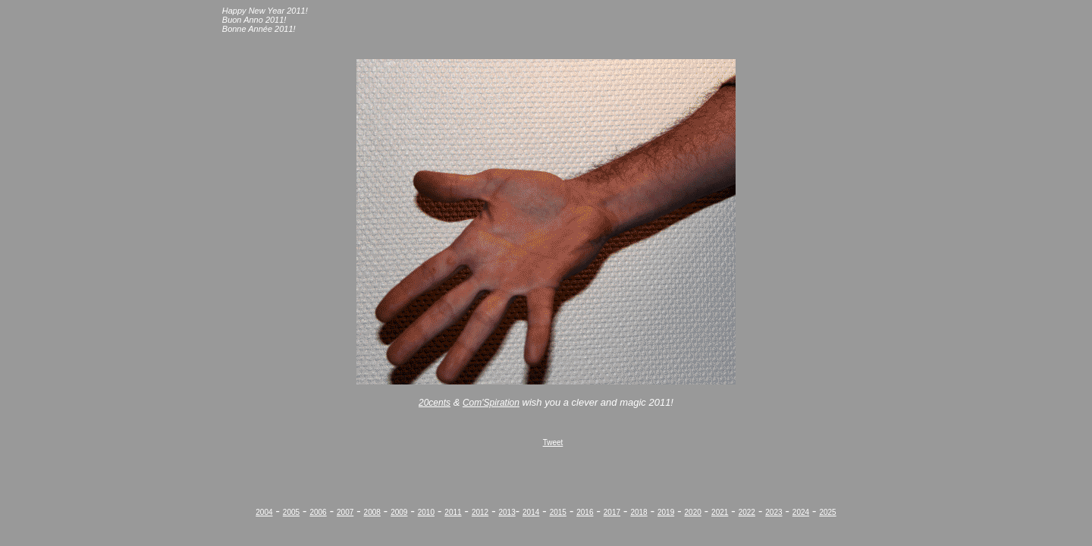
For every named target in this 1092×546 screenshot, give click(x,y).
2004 (264, 512)
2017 (612, 512)
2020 (693, 512)
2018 (638, 512)
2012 (480, 512)
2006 (317, 512)
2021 (719, 512)
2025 (827, 512)
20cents (434, 402)
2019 (665, 512)
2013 (506, 512)
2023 (773, 512)
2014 (530, 512)
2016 (584, 512)
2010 (426, 512)
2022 (747, 512)
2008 (372, 512)
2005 (291, 512)
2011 (452, 512)
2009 (399, 512)
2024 (800, 512)
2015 (558, 512)
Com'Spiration (491, 402)
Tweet (553, 442)
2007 (345, 512)
